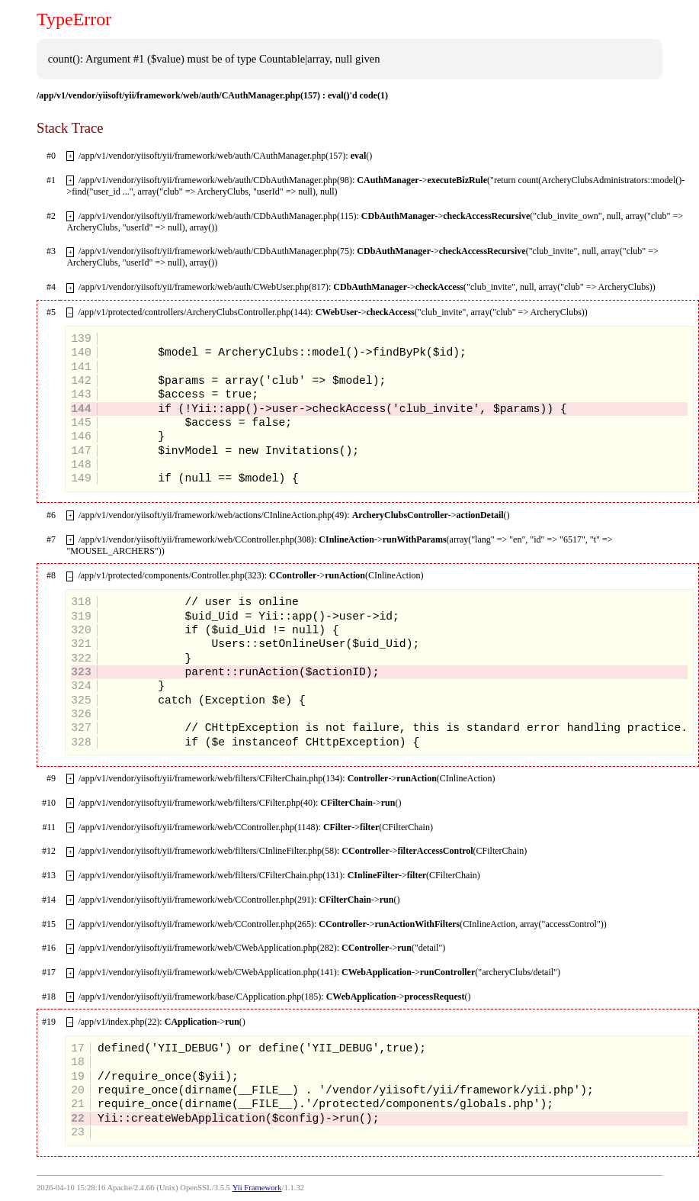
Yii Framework (257, 1187)
